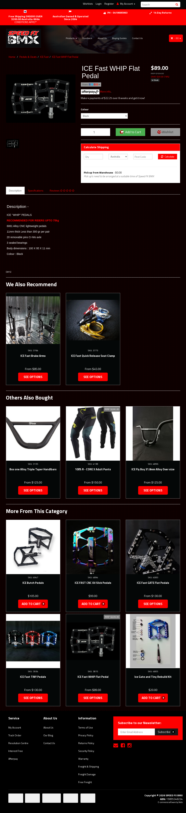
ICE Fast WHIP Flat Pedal (65, 57)
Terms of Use (85, 727)
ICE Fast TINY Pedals (33, 677)
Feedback (87, 38)
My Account (14, 727)
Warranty (83, 759)
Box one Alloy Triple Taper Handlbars (33, 469)
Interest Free (15, 751)
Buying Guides (119, 38)
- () (176, 38)
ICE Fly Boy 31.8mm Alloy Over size (153, 469)
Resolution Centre (18, 743)
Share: (91, 84)
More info (96, 91)
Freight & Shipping (88, 766)
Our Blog (48, 735)
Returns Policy (86, 743)
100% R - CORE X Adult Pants (93, 469)
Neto (181, 802)
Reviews (62, 190)
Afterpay (13, 759)
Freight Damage (87, 774)
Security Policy (86, 751)
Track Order (14, 735)
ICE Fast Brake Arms (33, 356)
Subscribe (166, 732)
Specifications (35, 190)
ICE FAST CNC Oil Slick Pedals (93, 583)
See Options (33, 376)
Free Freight (85, 782)
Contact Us (137, 38)
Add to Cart (130, 131)
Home (12, 57)
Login (99, 4)
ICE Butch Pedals (33, 583)
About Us (102, 38)
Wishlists (88, 4)
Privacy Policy (85, 735)
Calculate (167, 156)
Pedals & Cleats (28, 57)
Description (15, 190)
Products (71, 38)
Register (109, 4)
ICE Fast (44, 57)
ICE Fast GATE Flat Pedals (153, 583)
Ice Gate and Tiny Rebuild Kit (153, 677)
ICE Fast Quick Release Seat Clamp (93, 356)
